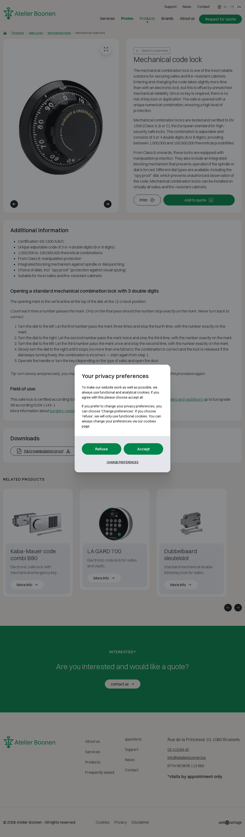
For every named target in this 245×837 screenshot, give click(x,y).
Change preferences (123, 462)
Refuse (101, 449)
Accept (143, 449)
